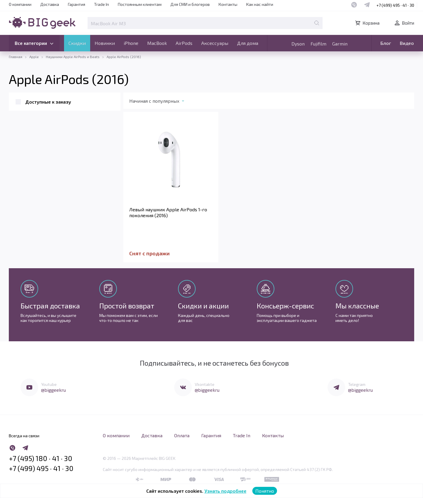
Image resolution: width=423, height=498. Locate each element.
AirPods (184, 43)
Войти (404, 22)
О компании (20, 4)
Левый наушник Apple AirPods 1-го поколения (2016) (168, 212)
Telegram (356, 384)
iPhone (131, 43)
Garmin (340, 43)
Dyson (298, 43)
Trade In (101, 4)
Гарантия (76, 4)
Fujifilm (318, 43)
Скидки (77, 43)
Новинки (105, 43)
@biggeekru (53, 390)
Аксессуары (214, 43)
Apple (34, 57)
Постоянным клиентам (140, 4)
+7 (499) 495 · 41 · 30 (395, 5)
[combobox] (162, 102)
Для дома (247, 43)
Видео (407, 43)
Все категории (35, 43)
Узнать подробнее (225, 491)
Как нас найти (259, 4)
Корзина (367, 22)
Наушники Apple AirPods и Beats (73, 57)
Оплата (181, 435)
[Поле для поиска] (205, 23)
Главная (15, 57)
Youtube (49, 384)
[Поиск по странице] (316, 22)
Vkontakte (204, 384)
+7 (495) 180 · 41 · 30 (40, 458)
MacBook (157, 43)
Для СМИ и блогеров (190, 4)
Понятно (264, 491)
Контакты (228, 4)
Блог (385, 43)
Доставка (49, 4)
